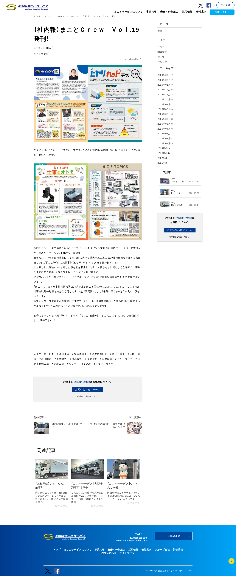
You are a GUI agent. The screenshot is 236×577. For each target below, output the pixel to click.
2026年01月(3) (166, 84)
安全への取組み (116, 550)
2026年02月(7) (166, 80)
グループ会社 (162, 550)
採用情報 (133, 550)
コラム (161, 47)
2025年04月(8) (166, 128)
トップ (57, 550)
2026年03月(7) (166, 75)
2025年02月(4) (166, 138)
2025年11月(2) (166, 94)
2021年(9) (163, 162)
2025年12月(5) (166, 89)
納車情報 (162, 52)
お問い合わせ (108, 554)
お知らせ (162, 61)
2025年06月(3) (166, 119)
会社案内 (146, 550)
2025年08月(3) (166, 109)
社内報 (161, 56)
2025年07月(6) (166, 114)
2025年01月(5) (166, 143)
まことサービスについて (78, 550)
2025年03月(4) (166, 133)
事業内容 (100, 550)
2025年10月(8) (166, 99)
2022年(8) (163, 158)
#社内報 (44, 54)
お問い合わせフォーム (87, 389)
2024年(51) (164, 148)
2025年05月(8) (166, 123)
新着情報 (65, 16)
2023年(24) (164, 153)
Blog (77, 16)
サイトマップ (127, 554)
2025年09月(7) (166, 104)
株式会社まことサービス (44, 16)
